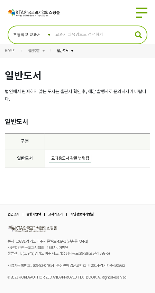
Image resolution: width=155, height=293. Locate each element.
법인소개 (13, 214)
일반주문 (34, 51)
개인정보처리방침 (82, 214)
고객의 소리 (55, 214)
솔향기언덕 (33, 214)
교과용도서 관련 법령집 (70, 158)
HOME (9, 51)
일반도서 (63, 51)
